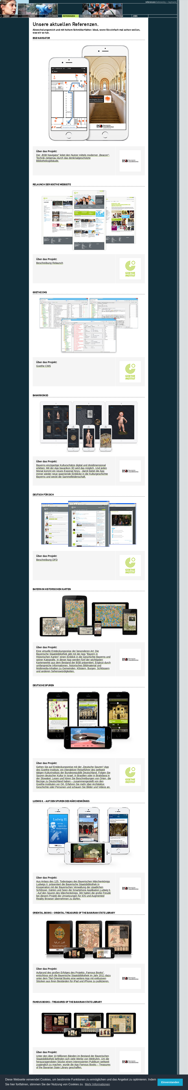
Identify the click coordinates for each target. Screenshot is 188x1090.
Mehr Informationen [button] (97, 1084)
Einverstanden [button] (170, 1082)
